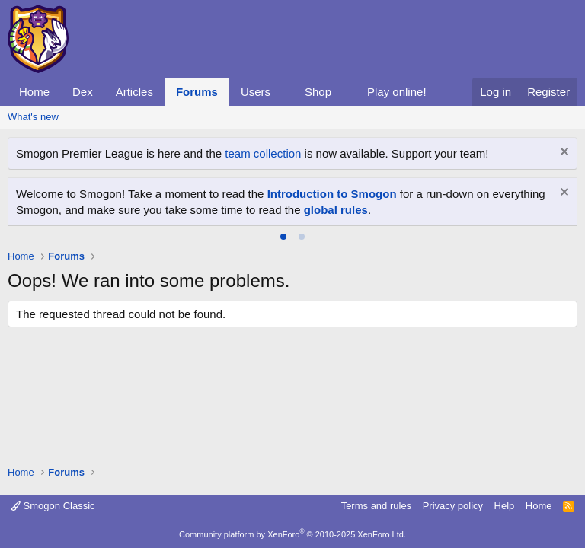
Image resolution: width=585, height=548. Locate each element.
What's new (33, 117)
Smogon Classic (53, 505)
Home (34, 91)
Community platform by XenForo (292, 534)
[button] (282, 92)
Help (504, 505)
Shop (318, 91)
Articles (134, 91)
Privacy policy (453, 505)
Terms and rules (376, 505)
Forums (197, 91)
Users (255, 91)
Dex (82, 91)
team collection (263, 153)
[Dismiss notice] (562, 153)
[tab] (283, 236)
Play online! (397, 91)
